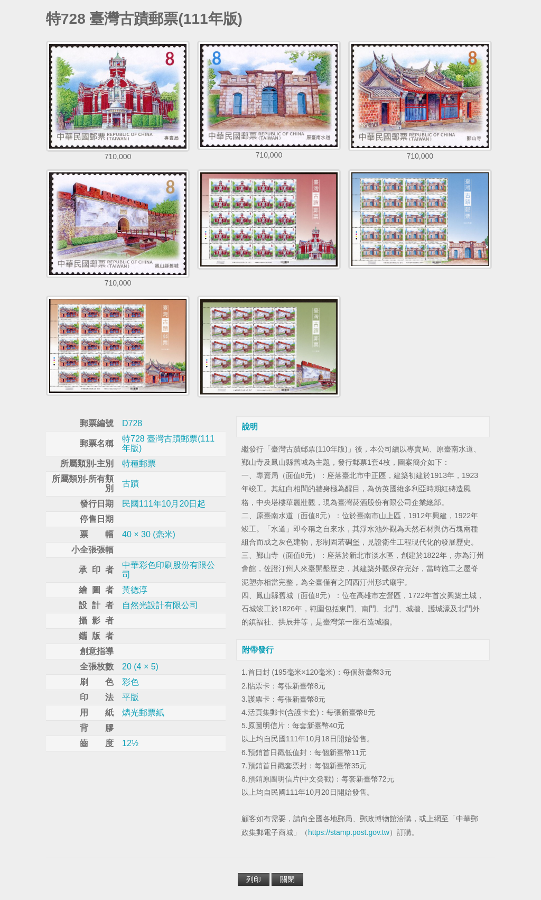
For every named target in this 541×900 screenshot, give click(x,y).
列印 (253, 879)
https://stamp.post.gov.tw (348, 832)
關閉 (287, 879)
